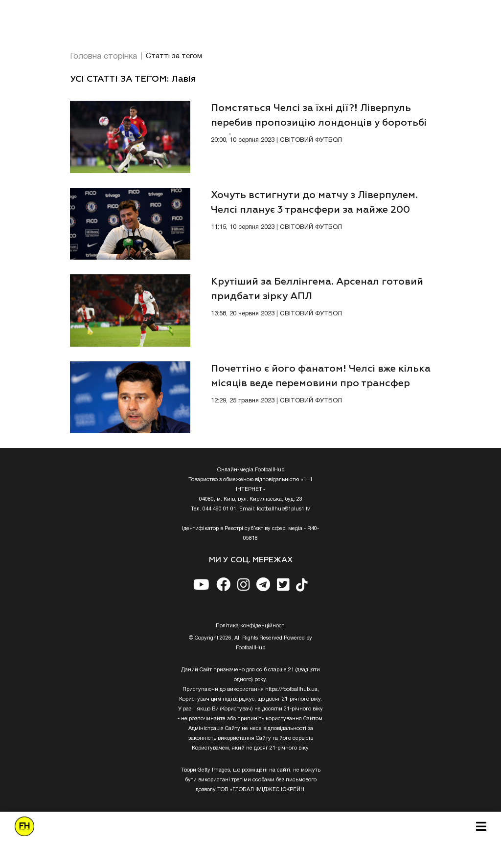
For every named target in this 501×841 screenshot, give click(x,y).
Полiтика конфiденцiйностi (251, 625)
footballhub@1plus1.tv (283, 509)
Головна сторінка (103, 56)
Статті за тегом (174, 56)
